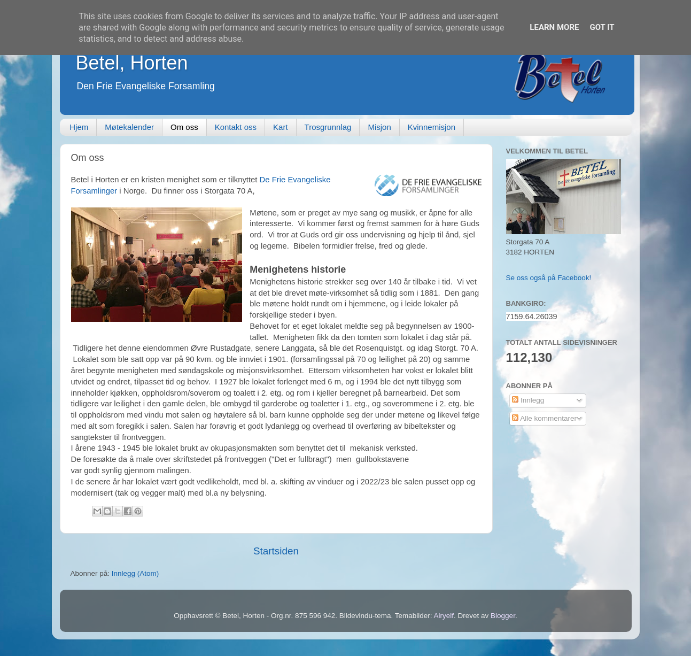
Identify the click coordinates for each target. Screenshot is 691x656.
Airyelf (444, 616)
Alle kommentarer (544, 418)
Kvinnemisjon (431, 127)
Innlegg (528, 400)
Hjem (78, 127)
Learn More (554, 27)
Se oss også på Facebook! (549, 278)
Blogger (503, 616)
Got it (601, 27)
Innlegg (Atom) (135, 573)
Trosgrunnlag (328, 127)
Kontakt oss (236, 127)
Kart (280, 127)
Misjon (379, 127)
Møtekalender (129, 127)
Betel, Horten (132, 63)
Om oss (184, 127)
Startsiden (276, 551)
